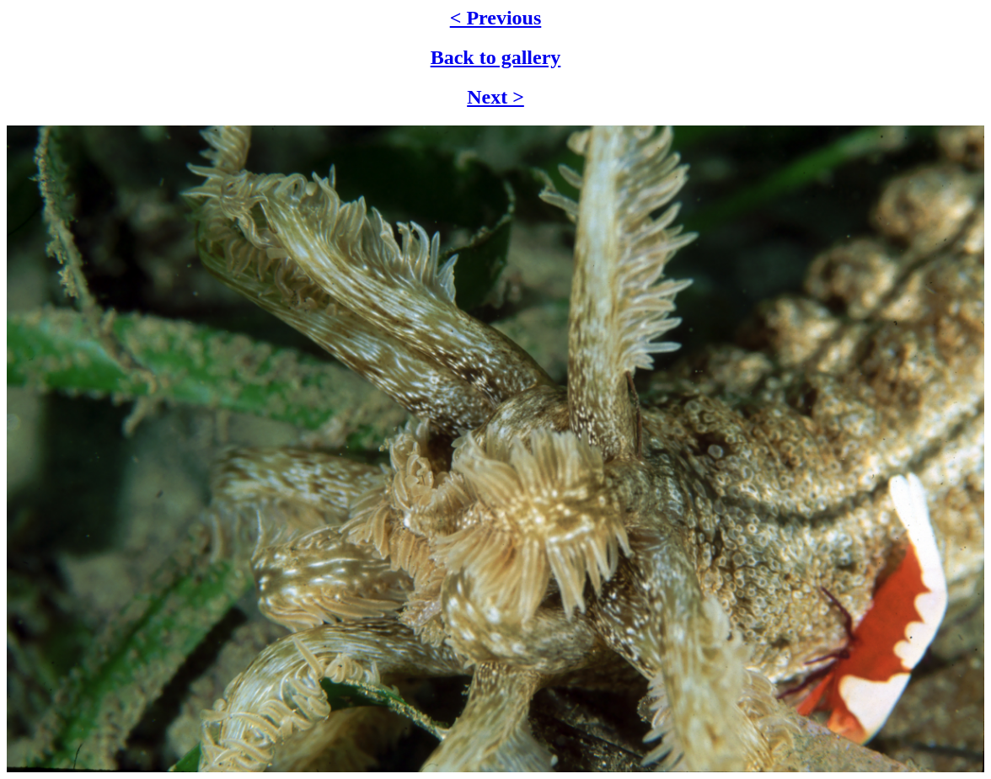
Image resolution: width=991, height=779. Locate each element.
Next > (495, 97)
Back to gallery (496, 57)
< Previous (496, 18)
